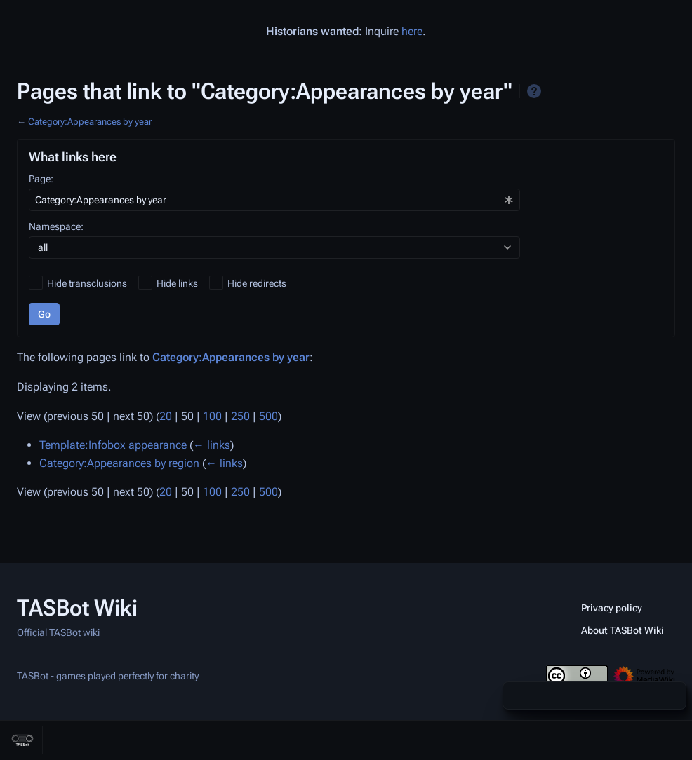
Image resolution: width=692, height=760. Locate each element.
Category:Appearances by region (119, 463)
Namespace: (56, 226)
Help (534, 91)
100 (212, 416)
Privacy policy (611, 607)
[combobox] (274, 200)
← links (211, 445)
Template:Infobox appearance (113, 445)
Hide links (177, 283)
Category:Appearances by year (90, 121)
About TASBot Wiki (622, 630)
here (411, 31)
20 (165, 416)
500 (268, 416)
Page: (41, 178)
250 (240, 416)
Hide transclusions (87, 283)
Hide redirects (256, 283)
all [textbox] (43, 247)
